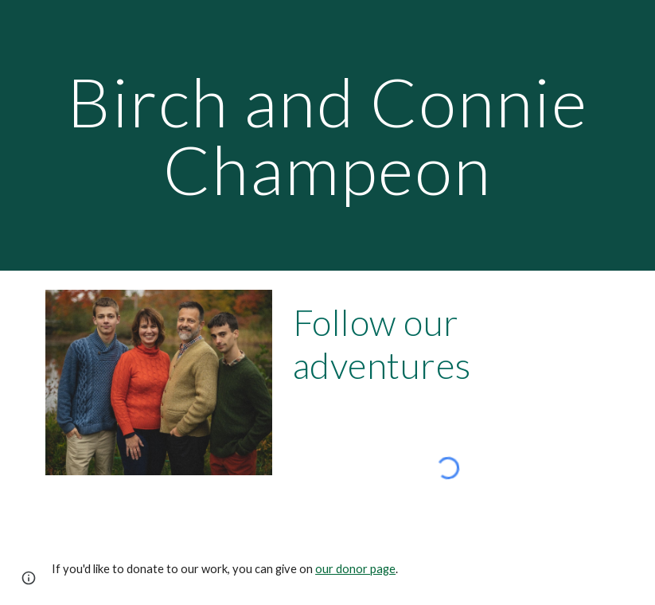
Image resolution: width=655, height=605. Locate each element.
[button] (29, 578)
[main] (327, 135)
